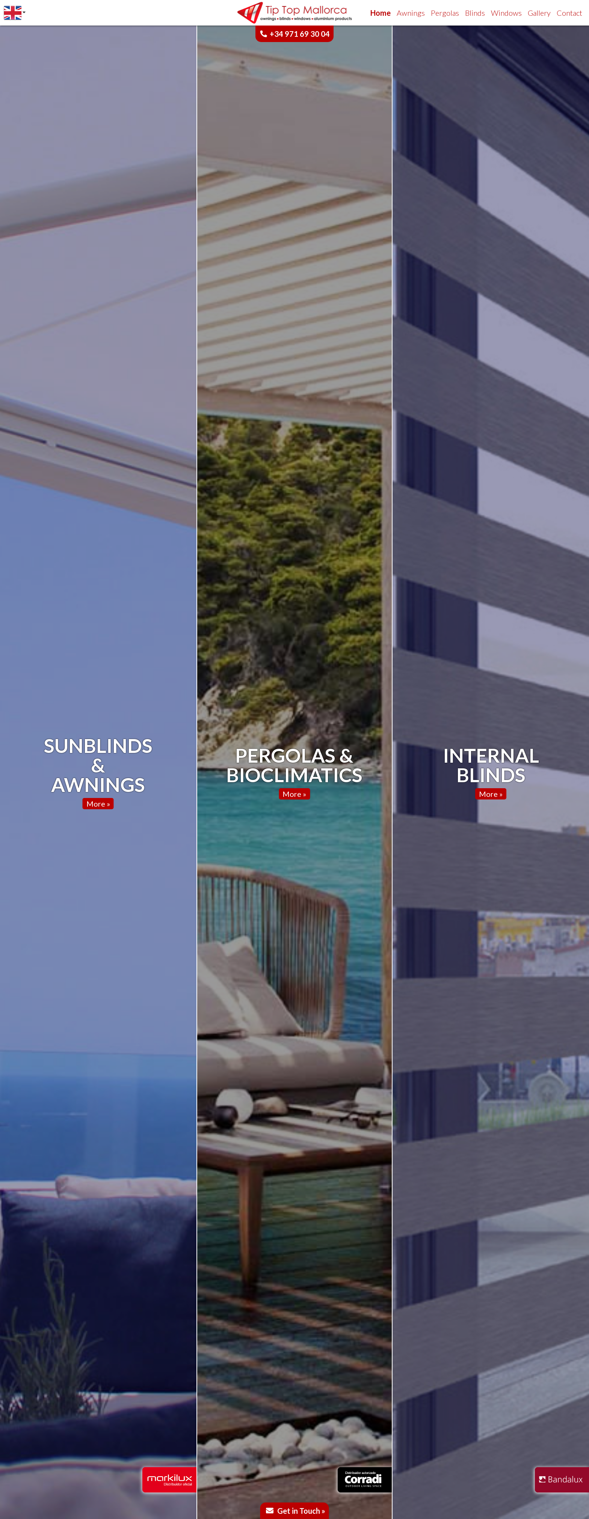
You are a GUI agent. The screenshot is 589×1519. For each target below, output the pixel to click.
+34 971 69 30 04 (300, 33)
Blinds (475, 12)
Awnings (411, 12)
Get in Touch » (301, 1510)
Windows (506, 12)
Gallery (539, 12)
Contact (569, 12)
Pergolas (445, 12)
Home (380, 12)
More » (98, 803)
